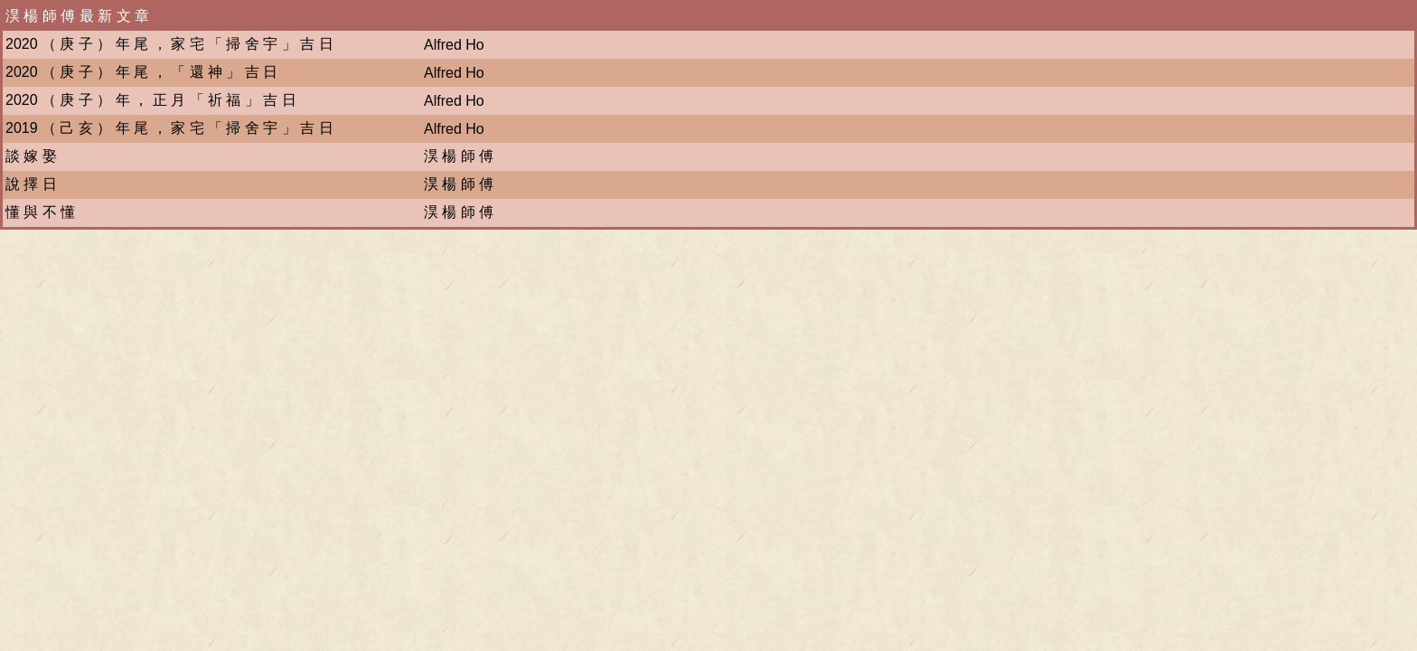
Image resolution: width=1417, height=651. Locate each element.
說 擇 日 (31, 184)
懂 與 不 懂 (40, 212)
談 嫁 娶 (31, 156)
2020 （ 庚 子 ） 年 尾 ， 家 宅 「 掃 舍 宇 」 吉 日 (169, 44)
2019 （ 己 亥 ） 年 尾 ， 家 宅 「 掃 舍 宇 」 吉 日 (169, 128)
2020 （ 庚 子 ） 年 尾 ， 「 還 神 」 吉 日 (141, 72)
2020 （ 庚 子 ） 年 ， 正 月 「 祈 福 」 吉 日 (150, 100)
